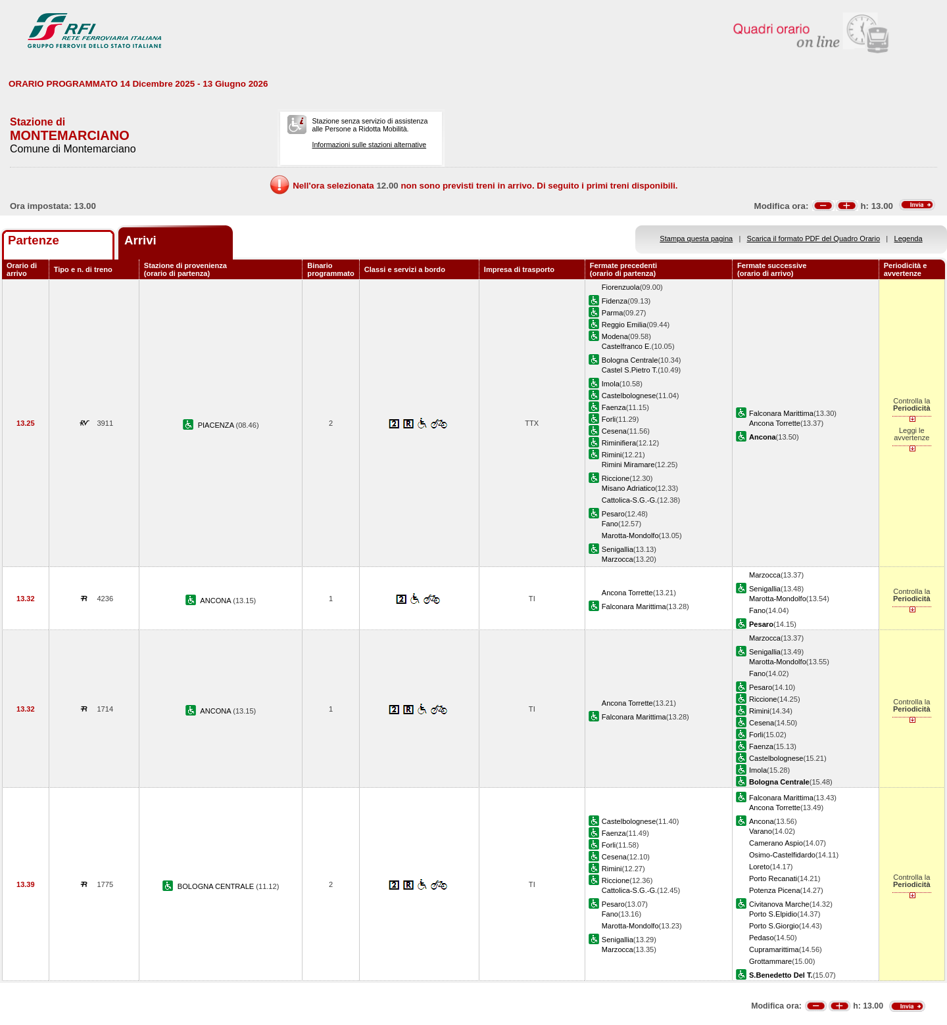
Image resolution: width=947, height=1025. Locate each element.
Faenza (614, 407)
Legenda (908, 238)
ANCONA (216, 600)
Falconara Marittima (781, 413)
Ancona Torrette (774, 423)
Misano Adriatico (628, 488)
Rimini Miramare (628, 464)
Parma (612, 313)
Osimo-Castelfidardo (782, 855)
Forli (609, 419)
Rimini (612, 455)
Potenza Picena (774, 890)
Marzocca (617, 559)
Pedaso (761, 938)
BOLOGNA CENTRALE (217, 886)
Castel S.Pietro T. (630, 370)
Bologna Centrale (630, 360)
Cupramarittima (774, 949)
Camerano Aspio (776, 843)
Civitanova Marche (779, 904)
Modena (615, 336)
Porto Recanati (773, 878)
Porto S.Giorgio (774, 926)
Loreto (759, 867)
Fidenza (614, 301)
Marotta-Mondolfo (630, 535)
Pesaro (613, 514)
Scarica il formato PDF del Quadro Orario (814, 238)
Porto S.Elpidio (773, 914)
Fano (610, 524)
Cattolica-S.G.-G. (629, 500)
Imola (610, 384)
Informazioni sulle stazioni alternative (369, 144)
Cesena (614, 431)
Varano (760, 831)
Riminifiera (619, 443)
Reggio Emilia (624, 325)
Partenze (33, 240)
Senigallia (617, 549)
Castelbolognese (629, 395)
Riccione (615, 478)
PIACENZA (217, 425)
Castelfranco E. (627, 346)
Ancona (761, 821)
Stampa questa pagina (696, 238)
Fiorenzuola (621, 287)
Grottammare (770, 961)
